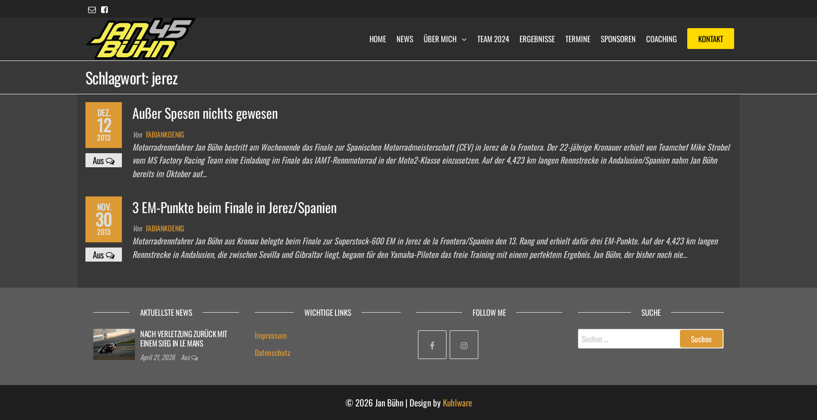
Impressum (271, 335)
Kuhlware (457, 402)
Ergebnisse (537, 38)
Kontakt (710, 38)
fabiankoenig (165, 134)
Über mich (440, 38)
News (405, 38)
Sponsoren (618, 38)
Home (377, 38)
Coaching (661, 38)
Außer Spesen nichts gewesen (205, 113)
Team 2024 (493, 38)
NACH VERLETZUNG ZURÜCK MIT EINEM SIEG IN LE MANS (183, 338)
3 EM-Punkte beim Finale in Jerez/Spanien (234, 207)
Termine (577, 38)
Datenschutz (272, 352)
